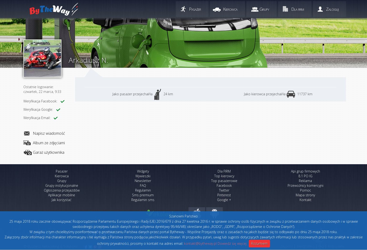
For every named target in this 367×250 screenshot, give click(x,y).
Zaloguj (332, 9)
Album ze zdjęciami (49, 142)
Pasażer (195, 9)
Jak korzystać (61, 199)
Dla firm (297, 9)
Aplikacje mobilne (61, 195)
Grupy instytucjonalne (61, 185)
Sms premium (143, 195)
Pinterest (224, 195)
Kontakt (305, 199)
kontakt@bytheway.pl (200, 243)
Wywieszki (142, 176)
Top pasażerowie (224, 180)
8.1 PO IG (305, 176)
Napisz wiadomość (49, 133)
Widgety (143, 171)
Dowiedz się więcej (232, 243)
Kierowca (230, 9)
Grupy (264, 9)
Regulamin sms (142, 199)
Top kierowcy (224, 176)
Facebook (224, 185)
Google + (224, 199)
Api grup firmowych (305, 171)
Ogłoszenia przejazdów (62, 190)
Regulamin (143, 190)
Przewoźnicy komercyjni (305, 185)
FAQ (143, 185)
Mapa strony (305, 195)
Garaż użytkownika (48, 152)
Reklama (305, 180)
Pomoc (305, 190)
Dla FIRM (224, 171)
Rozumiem (259, 243)
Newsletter (143, 180)
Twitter (224, 190)
